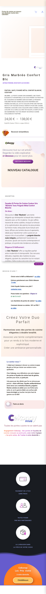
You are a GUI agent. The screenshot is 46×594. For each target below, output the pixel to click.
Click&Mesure (23, 580)
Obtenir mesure (23, 161)
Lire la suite (38, 264)
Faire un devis (18, 404)
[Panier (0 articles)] (35, 12)
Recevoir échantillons (20, 132)
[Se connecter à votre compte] (42, 12)
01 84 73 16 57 (16, 296)
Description (9, 196)
